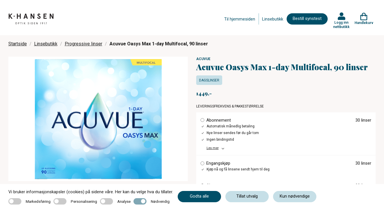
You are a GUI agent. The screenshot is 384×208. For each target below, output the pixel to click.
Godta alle (199, 196)
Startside (17, 44)
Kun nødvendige (295, 196)
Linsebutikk (272, 19)
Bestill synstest (307, 18)
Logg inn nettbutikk (341, 25)
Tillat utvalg (247, 196)
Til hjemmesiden (239, 19)
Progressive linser (83, 44)
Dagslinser (209, 80)
